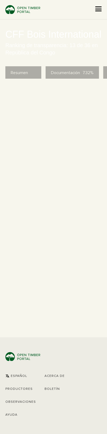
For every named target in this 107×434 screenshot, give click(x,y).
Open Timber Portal (22, 9)
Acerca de (55, 376)
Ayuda (11, 414)
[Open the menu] (98, 9)
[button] (16, 376)
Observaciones (20, 402)
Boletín (52, 389)
